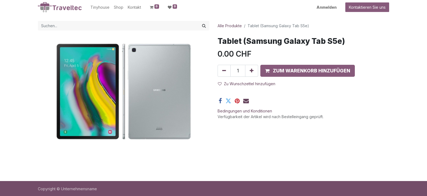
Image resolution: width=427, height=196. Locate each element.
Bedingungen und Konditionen (245, 111)
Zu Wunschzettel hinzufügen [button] (246, 83)
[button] (307, 71)
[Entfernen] (224, 71)
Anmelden (326, 7)
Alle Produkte (230, 25)
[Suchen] (204, 25)
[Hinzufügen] (251, 71)
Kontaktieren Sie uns (367, 7)
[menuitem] (100, 7)
